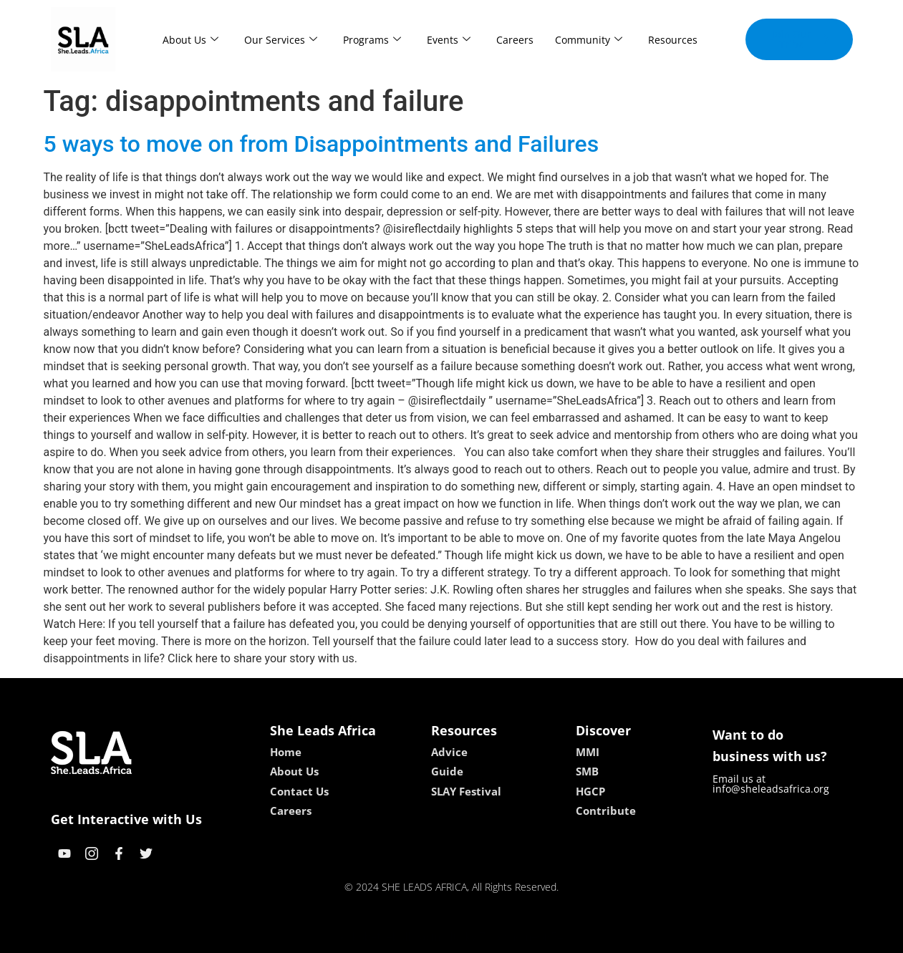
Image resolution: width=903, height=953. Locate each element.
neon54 (544, 937)
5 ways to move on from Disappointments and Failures (321, 144)
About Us (190, 40)
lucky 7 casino (486, 937)
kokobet (359, 937)
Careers (514, 40)
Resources (672, 40)
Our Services (280, 40)
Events (448, 40)
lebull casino (415, 937)
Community (588, 40)
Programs (372, 40)
